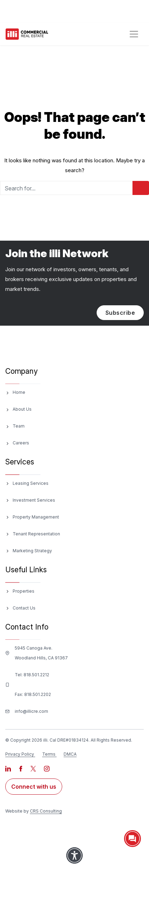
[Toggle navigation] (133, 34)
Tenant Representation (36, 533)
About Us (22, 409)
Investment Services (34, 500)
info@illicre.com (31, 711)
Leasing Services (30, 483)
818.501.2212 (36, 674)
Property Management (36, 517)
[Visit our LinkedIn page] (8, 768)
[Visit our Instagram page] (47, 768)
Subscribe (120, 312)
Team (19, 426)
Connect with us (33, 786)
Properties (23, 591)
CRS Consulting (46, 811)
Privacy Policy (19, 754)
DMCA (70, 754)
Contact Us (24, 608)
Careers (21, 442)
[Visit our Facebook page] (21, 768)
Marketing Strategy (32, 550)
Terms (49, 754)
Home (19, 392)
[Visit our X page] (34, 768)
